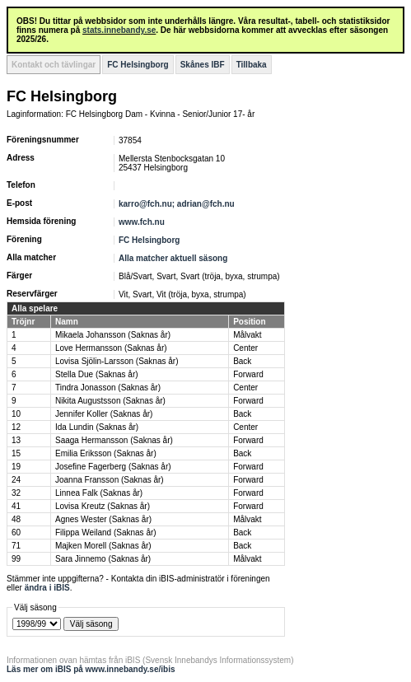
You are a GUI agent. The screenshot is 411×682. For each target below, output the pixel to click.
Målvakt (247, 334)
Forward (248, 374)
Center (245, 348)
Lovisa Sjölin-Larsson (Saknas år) (117, 361)
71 (16, 545)
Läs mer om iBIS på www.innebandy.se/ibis (91, 669)
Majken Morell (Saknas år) (103, 545)
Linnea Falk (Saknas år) (98, 492)
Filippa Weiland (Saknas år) (105, 532)
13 (16, 440)
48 (16, 519)
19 (16, 466)
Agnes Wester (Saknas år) (103, 519)
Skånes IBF (202, 64)
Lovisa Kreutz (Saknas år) (102, 506)
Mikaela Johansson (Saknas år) (112, 334)
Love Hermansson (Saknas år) (111, 348)
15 (16, 453)
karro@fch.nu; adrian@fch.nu (177, 203)
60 (16, 532)
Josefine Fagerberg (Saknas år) (113, 466)
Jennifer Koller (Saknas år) (103, 413)
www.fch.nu (142, 222)
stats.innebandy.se (119, 30)
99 (16, 558)
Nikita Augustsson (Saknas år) (110, 400)
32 (16, 492)
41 (16, 506)
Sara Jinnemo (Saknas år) (103, 558)
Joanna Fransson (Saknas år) (109, 479)
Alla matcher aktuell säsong (173, 258)
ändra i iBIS (47, 587)
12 (16, 427)
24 (16, 479)
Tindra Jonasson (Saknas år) (108, 387)
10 (16, 413)
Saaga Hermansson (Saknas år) (114, 440)
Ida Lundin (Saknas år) (96, 427)
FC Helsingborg (137, 64)
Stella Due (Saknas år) (96, 374)
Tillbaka (251, 64)
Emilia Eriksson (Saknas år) (105, 453)
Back (242, 361)
